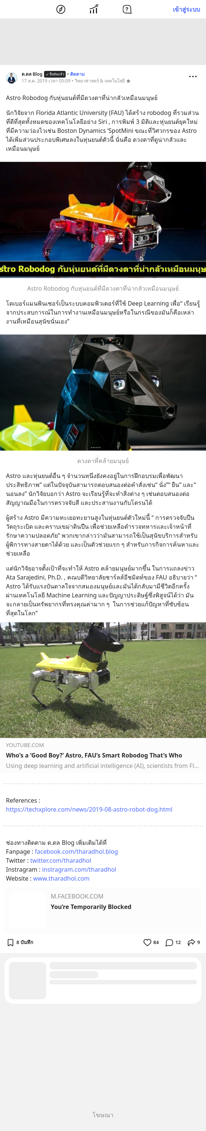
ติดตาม (77, 75)
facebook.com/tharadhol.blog (76, 853)
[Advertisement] (103, 43)
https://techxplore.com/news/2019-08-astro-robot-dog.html (89, 810)
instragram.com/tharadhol (79, 870)
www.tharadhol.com (61, 879)
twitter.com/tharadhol (60, 861)
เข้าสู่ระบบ (186, 9)
